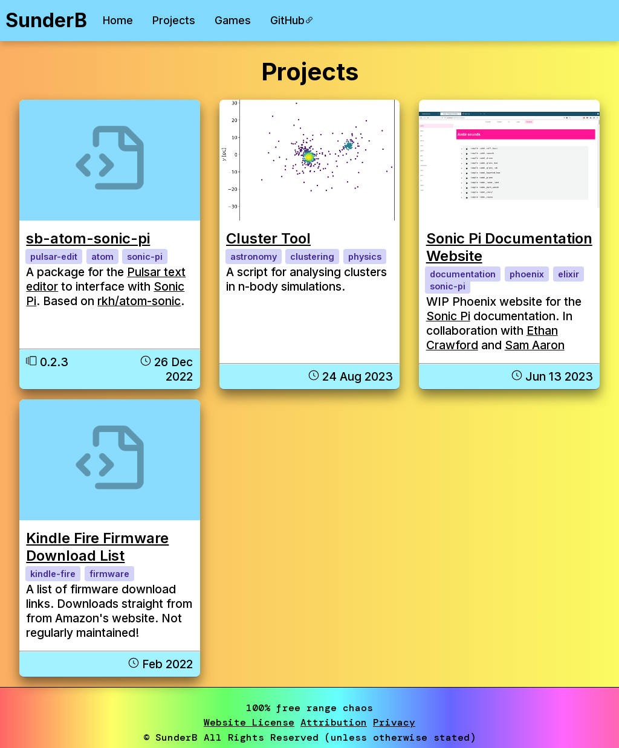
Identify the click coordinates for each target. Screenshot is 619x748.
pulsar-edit (53, 256)
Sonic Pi (448, 316)
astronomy (253, 256)
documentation (463, 274)
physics (364, 256)
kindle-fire (53, 574)
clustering (312, 256)
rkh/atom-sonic (139, 301)
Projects (173, 20)
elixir (568, 274)
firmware (109, 574)
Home (118, 20)
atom (102, 256)
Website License (249, 722)
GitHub (292, 20)
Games (233, 20)
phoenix (527, 274)
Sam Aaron (535, 345)
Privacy (394, 722)
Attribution (333, 722)
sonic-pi (145, 256)
